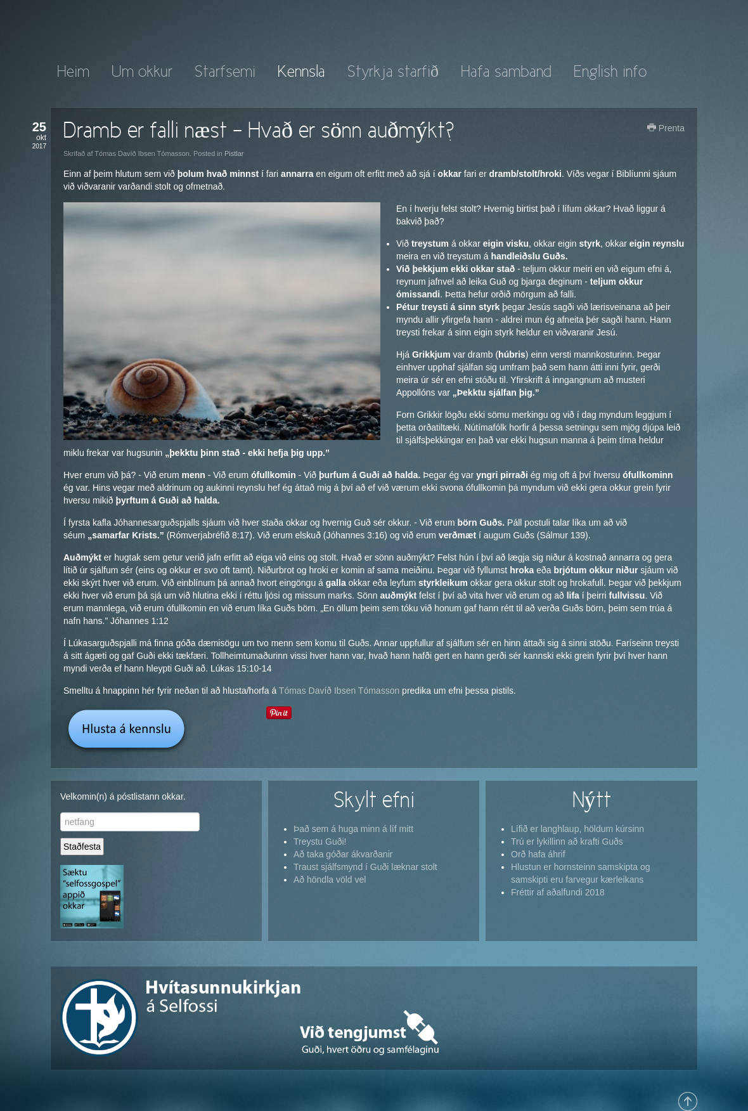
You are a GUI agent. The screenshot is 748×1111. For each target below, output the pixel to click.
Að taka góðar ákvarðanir (342, 854)
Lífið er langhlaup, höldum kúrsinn (577, 829)
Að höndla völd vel (329, 879)
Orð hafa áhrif (538, 854)
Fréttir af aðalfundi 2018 (558, 892)
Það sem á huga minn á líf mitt (353, 829)
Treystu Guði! (320, 841)
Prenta (666, 128)
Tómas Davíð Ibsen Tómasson (339, 690)
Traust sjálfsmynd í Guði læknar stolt (365, 867)
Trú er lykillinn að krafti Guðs (567, 841)
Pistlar (234, 153)
